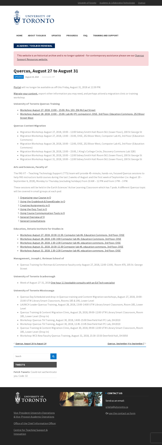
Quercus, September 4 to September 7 (126, 343)
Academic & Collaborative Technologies (117, 2)
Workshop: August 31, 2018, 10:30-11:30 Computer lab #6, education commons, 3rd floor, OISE (71, 246)
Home (19, 35)
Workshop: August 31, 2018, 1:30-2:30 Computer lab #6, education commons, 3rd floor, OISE (70, 250)
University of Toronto (87, 2)
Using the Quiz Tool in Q (33, 209)
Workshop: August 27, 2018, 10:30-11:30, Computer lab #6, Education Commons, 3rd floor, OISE (72, 235)
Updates (56, 35)
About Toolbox (37, 35)
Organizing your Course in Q (35, 197)
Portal (17, 87)
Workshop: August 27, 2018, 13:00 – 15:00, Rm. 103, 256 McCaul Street (58, 110)
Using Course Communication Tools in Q (42, 213)
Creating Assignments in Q (35, 205)
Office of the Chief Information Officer (35, 423)
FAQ (85, 35)
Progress (72, 35)
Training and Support (105, 35)
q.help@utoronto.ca (117, 407)
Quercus (141, 2)
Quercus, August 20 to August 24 (30, 343)
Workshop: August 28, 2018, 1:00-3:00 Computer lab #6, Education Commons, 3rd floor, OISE (70, 238)
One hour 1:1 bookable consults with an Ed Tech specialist (83, 282)
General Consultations (32, 221)
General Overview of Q (32, 217)
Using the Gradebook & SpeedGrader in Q (42, 201)
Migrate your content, (26, 93)
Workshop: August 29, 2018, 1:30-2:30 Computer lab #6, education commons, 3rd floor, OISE (70, 242)
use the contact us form (122, 413)
